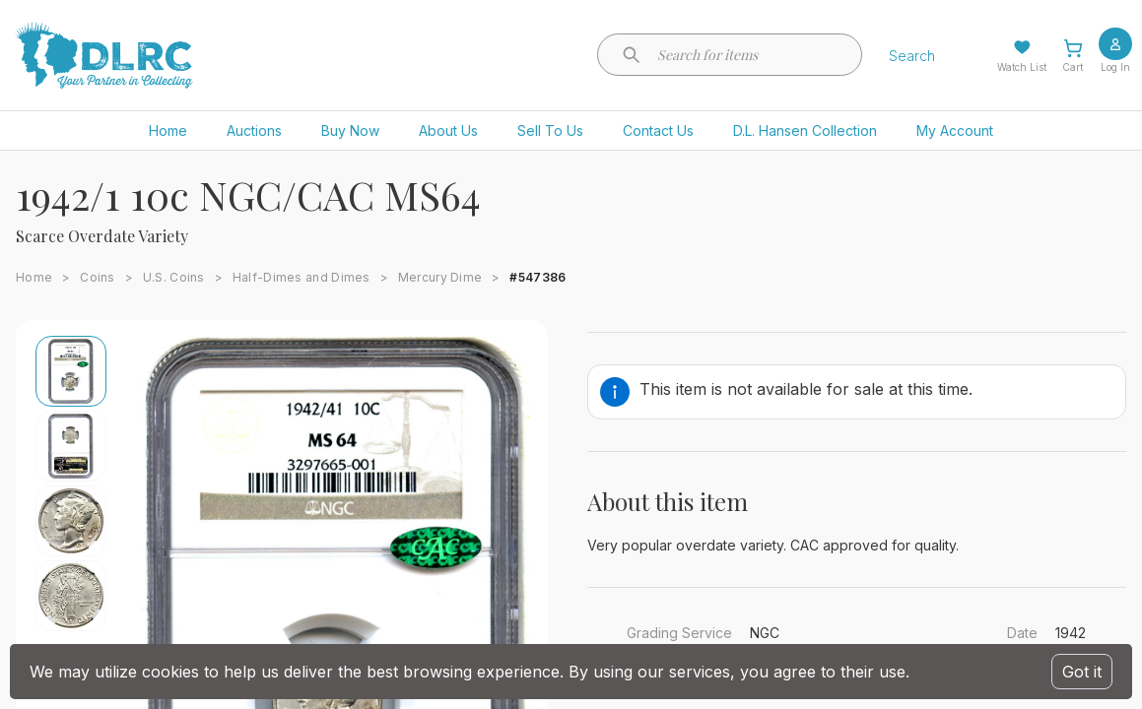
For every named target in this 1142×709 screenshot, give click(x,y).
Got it (1082, 671)
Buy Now (350, 130)
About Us (448, 130)
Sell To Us (550, 130)
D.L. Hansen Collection (805, 130)
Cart (1072, 67)
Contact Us (658, 130)
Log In (1115, 67)
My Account (954, 130)
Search (912, 55)
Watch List (1021, 67)
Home (168, 130)
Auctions (254, 130)
